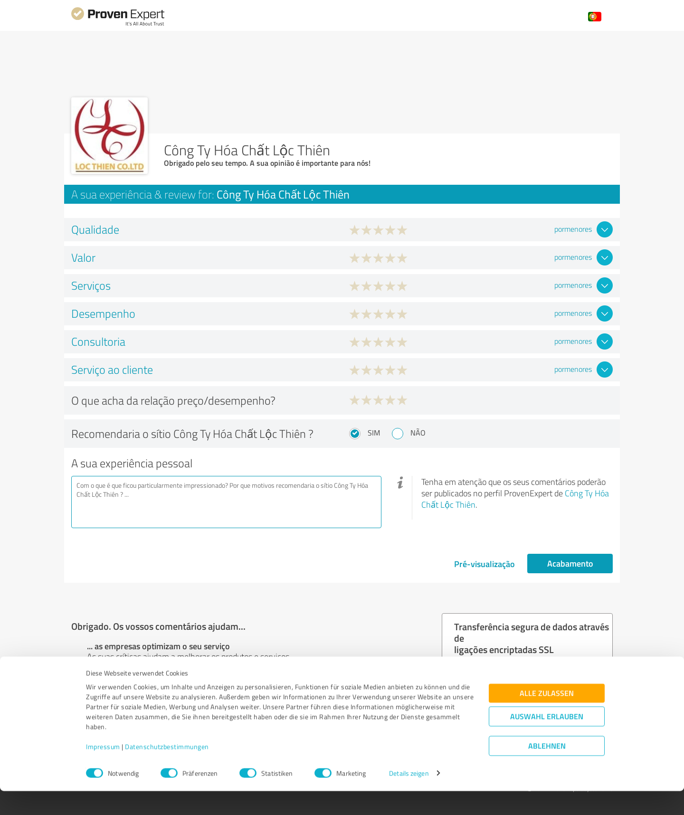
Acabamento (570, 563)
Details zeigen (408, 797)
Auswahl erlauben (546, 740)
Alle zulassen (547, 716)
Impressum (103, 770)
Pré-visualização (484, 564)
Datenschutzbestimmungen (167, 770)
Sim (374, 432)
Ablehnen (547, 769)
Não (418, 432)
